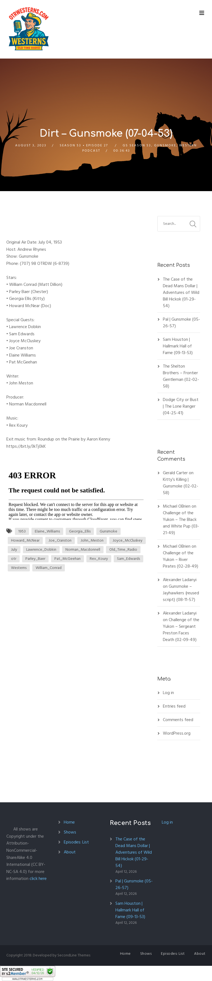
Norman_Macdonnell (82, 549)
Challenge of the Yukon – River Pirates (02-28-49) (180, 559)
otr (13, 558)
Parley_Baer (35, 558)
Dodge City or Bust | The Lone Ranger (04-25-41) (180, 406)
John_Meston (92, 540)
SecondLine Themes (73, 955)
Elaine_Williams (47, 531)
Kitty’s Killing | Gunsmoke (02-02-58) (180, 486)
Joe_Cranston (60, 540)
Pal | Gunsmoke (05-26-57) (181, 322)
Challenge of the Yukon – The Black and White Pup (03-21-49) (181, 522)
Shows (70, 832)
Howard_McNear (25, 540)
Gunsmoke (165, 145)
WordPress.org (176, 733)
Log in (168, 692)
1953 (22, 531)
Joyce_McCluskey (127, 540)
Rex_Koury (99, 558)
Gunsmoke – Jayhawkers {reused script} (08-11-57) (181, 593)
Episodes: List (76, 842)
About (70, 852)
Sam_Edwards (128, 558)
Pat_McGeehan (67, 558)
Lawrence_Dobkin (41, 549)
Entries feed (174, 706)
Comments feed (178, 719)
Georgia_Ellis (80, 531)
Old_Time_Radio (123, 549)
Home (69, 822)
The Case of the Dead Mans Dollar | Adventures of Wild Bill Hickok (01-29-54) (181, 292)
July (14, 549)
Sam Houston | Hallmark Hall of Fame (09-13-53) (178, 346)
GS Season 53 (137, 145)
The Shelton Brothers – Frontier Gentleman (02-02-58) (181, 376)
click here (38, 878)
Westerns (18, 568)
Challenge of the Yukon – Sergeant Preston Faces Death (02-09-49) (181, 629)
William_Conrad (49, 568)
